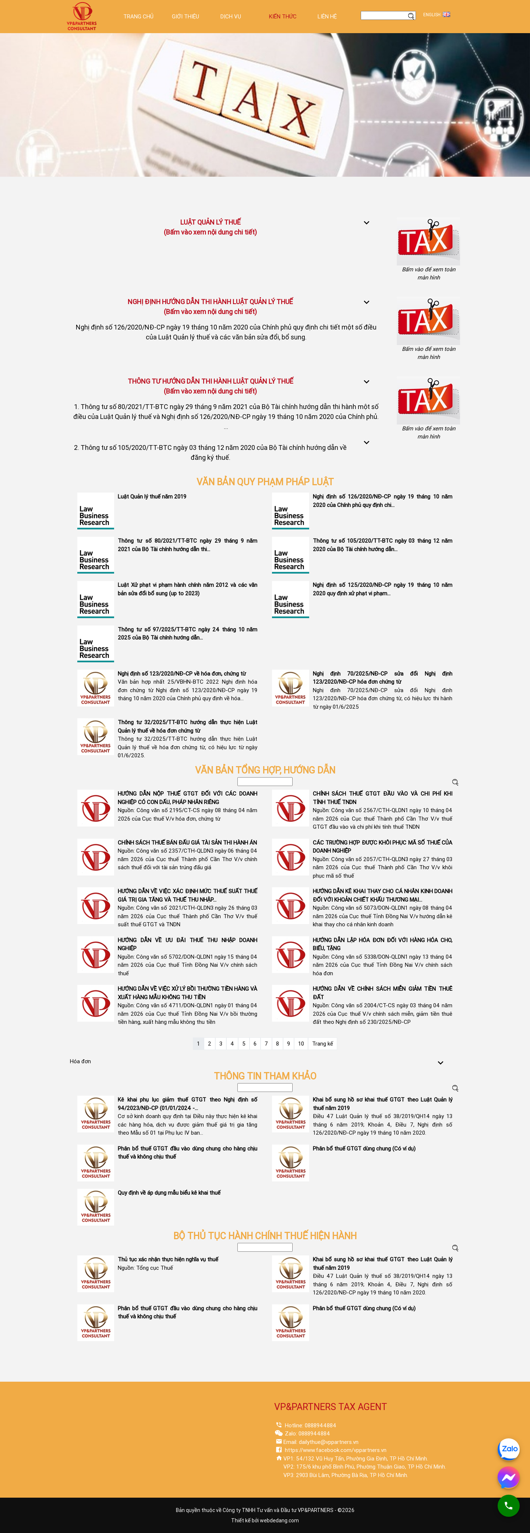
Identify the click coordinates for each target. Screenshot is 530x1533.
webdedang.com (279, 1520)
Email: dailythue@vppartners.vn (320, 1442)
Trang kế (322, 1043)
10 (301, 1043)
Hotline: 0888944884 (309, 1425)
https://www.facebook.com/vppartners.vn (334, 1450)
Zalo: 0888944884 (306, 1433)
